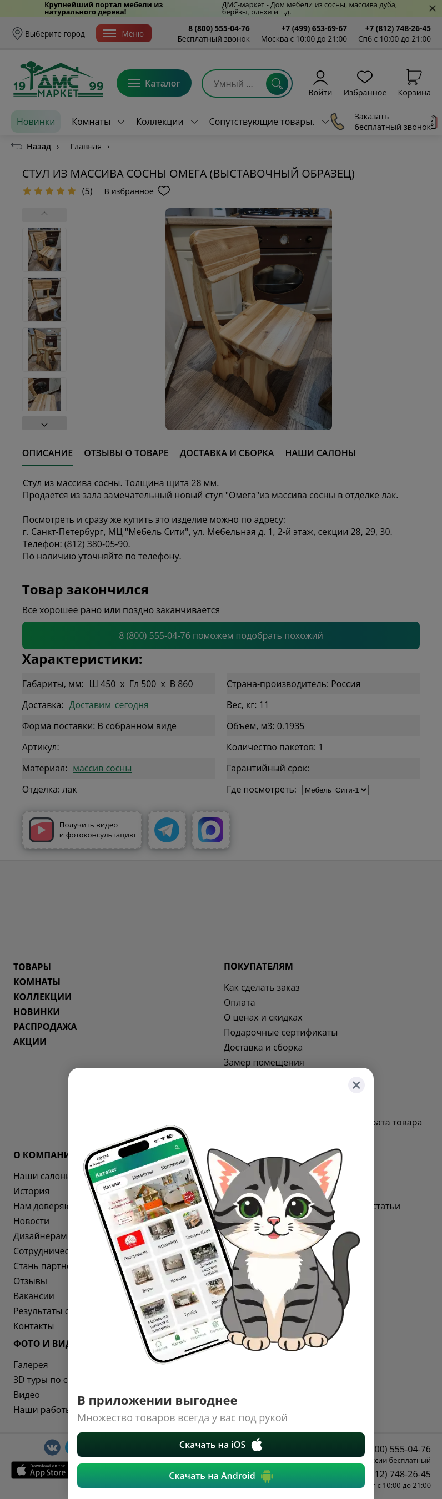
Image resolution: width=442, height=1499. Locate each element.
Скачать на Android (221, 1476)
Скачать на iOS (221, 1444)
